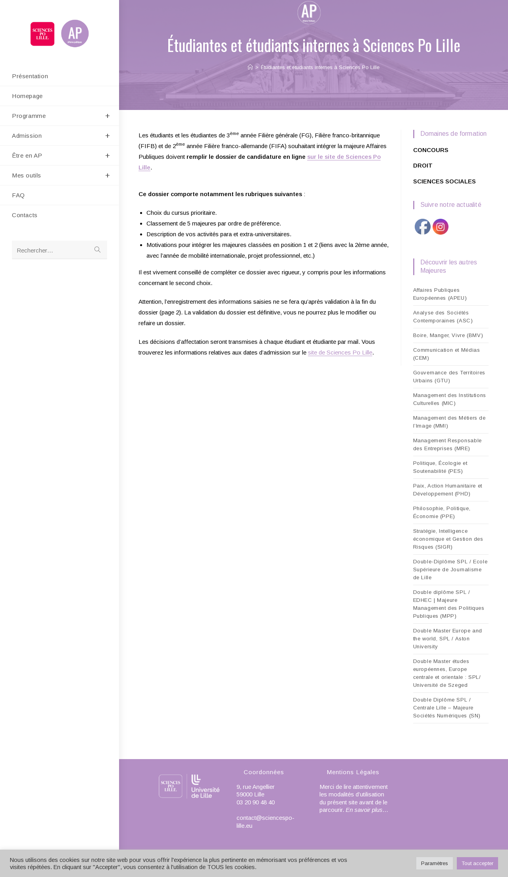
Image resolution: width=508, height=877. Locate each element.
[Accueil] (250, 67)
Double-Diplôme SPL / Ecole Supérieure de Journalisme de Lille (450, 569)
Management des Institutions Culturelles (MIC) (449, 399)
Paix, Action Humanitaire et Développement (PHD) (447, 490)
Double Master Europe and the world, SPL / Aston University (447, 639)
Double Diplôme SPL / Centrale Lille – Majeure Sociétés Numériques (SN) (447, 708)
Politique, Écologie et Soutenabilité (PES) (440, 467)
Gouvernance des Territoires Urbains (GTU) (449, 377)
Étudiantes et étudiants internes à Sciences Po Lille (320, 67)
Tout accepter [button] (477, 863)
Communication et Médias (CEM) (446, 354)
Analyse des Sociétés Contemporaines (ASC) (443, 317)
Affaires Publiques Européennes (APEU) (440, 294)
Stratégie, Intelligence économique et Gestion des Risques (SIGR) (448, 539)
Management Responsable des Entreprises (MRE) (447, 444)
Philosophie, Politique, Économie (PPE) (442, 512)
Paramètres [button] (434, 863)
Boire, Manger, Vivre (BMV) (448, 335)
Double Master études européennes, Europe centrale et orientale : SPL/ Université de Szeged (447, 673)
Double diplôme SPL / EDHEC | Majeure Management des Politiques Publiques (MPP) (449, 604)
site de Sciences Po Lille (340, 352)
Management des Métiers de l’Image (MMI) (449, 422)
